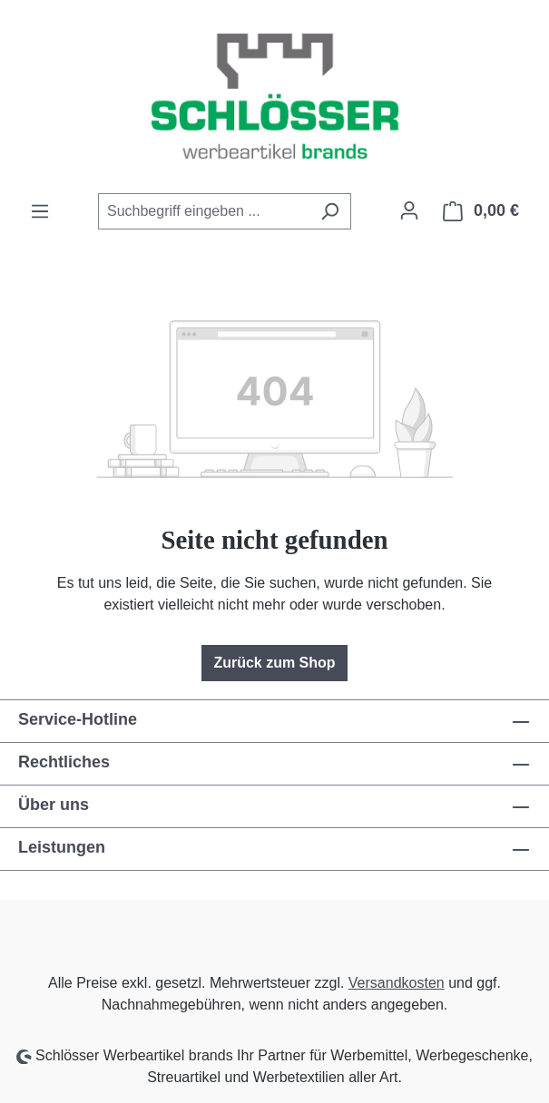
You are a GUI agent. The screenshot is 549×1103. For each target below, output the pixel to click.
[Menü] (40, 211)
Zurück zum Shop (274, 662)
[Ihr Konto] (409, 210)
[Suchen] (330, 211)
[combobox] (203, 211)
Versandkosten (396, 983)
